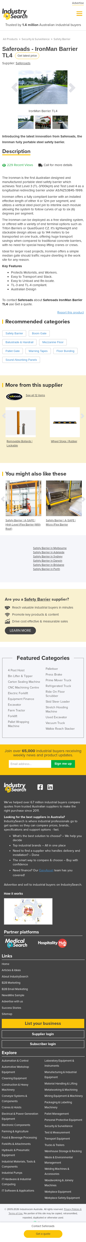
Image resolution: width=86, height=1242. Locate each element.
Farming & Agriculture (15, 1131)
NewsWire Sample (13, 995)
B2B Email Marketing (15, 989)
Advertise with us (12, 1001)
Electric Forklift (18, 693)
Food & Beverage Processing (19, 1137)
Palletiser (52, 669)
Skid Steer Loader (58, 701)
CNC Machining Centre (23, 687)
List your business (43, 1023)
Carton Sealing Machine (24, 682)
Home (5, 964)
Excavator (14, 705)
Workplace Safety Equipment (62, 1198)
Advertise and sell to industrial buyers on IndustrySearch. (43, 885)
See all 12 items (35, 395)
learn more (20, 630)
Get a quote (43, 1234)
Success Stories (11, 1008)
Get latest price (27, 55)
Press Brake (54, 674)
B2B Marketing (11, 983)
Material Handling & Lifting (61, 1083)
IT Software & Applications (18, 1190)
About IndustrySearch (15, 976)
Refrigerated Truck (58, 686)
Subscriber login (43, 1044)
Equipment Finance (21, 699)
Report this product (70, 312)
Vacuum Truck (55, 723)
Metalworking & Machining (61, 1090)
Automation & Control (15, 1060)
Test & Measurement (57, 1132)
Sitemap (7, 1014)
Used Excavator (56, 717)
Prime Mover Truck (58, 680)
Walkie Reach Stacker (60, 729)
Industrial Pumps (12, 1173)
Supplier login (43, 1034)
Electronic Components (16, 1125)
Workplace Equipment (58, 1192)
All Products (10, 39)
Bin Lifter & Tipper (20, 676)
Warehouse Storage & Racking (63, 1151)
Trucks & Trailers (54, 1145)
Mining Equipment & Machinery (64, 1096)
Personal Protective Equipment (63, 1120)
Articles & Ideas (11, 970)
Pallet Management (57, 1114)
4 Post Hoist (16, 670)
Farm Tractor (16, 710)
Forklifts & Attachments (16, 1144)
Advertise (78, 3)
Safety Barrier (62, 39)
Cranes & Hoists (11, 1107)
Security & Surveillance (36, 39)
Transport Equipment (57, 1138)
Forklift (12, 716)
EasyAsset (46, 870)
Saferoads (23, 63)
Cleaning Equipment (14, 1078)
